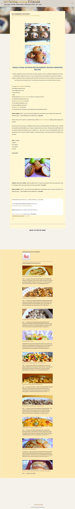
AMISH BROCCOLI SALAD (27, 341)
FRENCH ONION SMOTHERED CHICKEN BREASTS (32, 384)
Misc (37, 4)
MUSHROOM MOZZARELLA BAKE (29, 319)
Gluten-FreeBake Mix (21, 86)
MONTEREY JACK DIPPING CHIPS (29, 449)
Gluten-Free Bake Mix (44, 119)
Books (8, 4)
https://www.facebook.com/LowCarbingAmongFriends (22, 205)
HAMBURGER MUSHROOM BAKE (29, 298)
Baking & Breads (20, 4)
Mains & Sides (27, 4)
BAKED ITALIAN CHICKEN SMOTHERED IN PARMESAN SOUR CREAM (36, 470)
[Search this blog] (67, 3)
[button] (12, 18)
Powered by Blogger (37, 504)
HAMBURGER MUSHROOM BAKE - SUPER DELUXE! (32, 406)
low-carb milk (18, 107)
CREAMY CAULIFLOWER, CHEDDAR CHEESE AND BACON (34, 362)
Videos (40, 4)
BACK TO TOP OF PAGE (37, 230)
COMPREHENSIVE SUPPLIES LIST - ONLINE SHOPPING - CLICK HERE (27, 199)
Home (5, 4)
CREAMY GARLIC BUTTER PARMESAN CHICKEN (32, 276)
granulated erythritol (20, 101)
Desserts (33, 4)
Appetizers (13, 4)
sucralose (22, 96)
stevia (27, 96)
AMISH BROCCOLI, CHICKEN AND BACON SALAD (32, 427)
